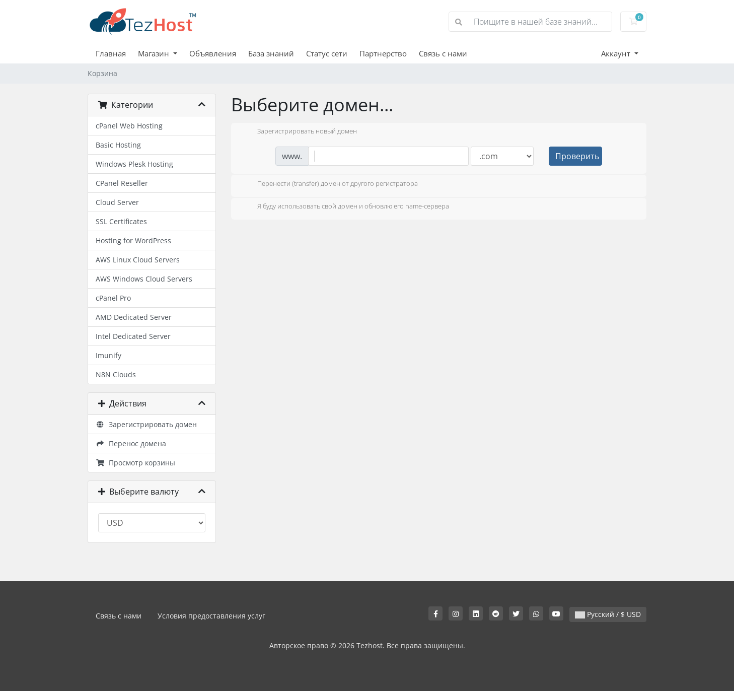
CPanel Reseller (122, 183)
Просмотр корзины (135, 462)
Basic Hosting (118, 145)
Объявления (212, 53)
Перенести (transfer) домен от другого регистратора (329, 184)
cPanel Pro (113, 298)
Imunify (108, 355)
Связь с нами (443, 53)
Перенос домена (131, 443)
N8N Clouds (116, 374)
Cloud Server (117, 202)
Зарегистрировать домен (146, 424)
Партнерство (383, 53)
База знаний (271, 53)
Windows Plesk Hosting (134, 164)
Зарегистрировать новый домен (299, 131)
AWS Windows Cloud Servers (144, 279)
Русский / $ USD (608, 614)
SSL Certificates (121, 221)
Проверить (577, 156)
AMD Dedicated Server (134, 317)
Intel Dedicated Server (133, 336)
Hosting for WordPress (133, 240)
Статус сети (326, 53)
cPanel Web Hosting (129, 125)
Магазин (154, 53)
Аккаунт (616, 53)
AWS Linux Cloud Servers (138, 259)
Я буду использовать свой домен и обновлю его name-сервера (345, 207)
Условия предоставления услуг (211, 615)
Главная (111, 53)
